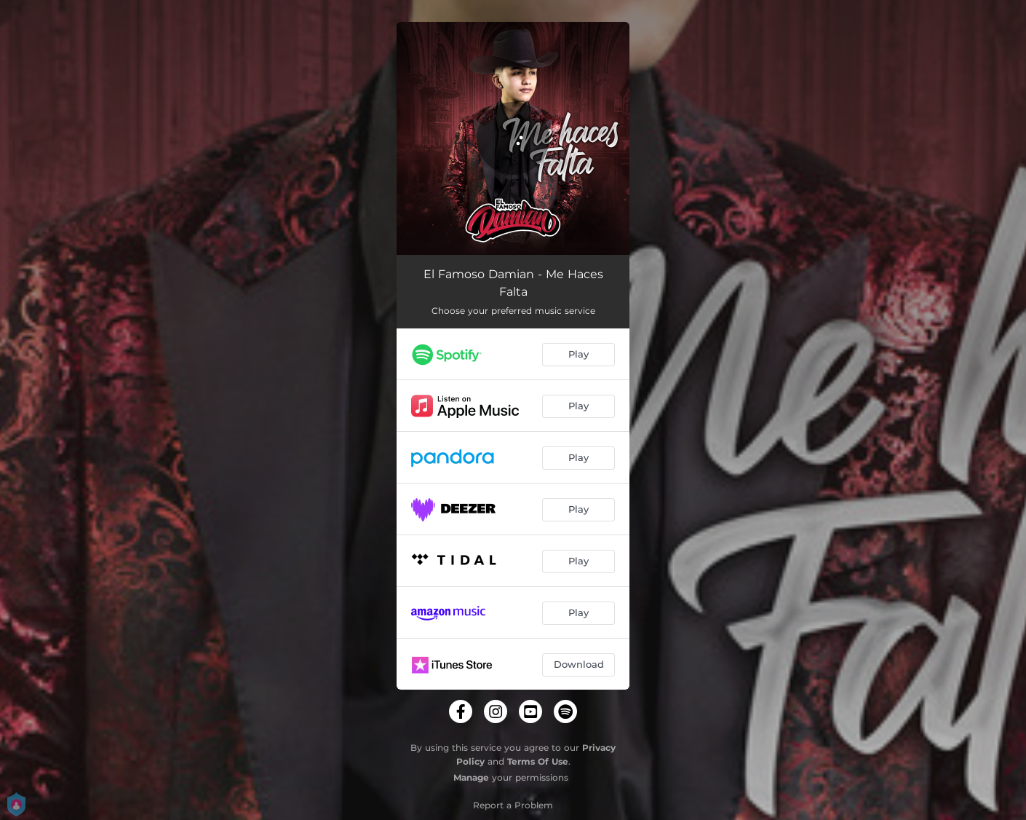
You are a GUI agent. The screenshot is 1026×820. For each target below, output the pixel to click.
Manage (471, 777)
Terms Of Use (537, 761)
